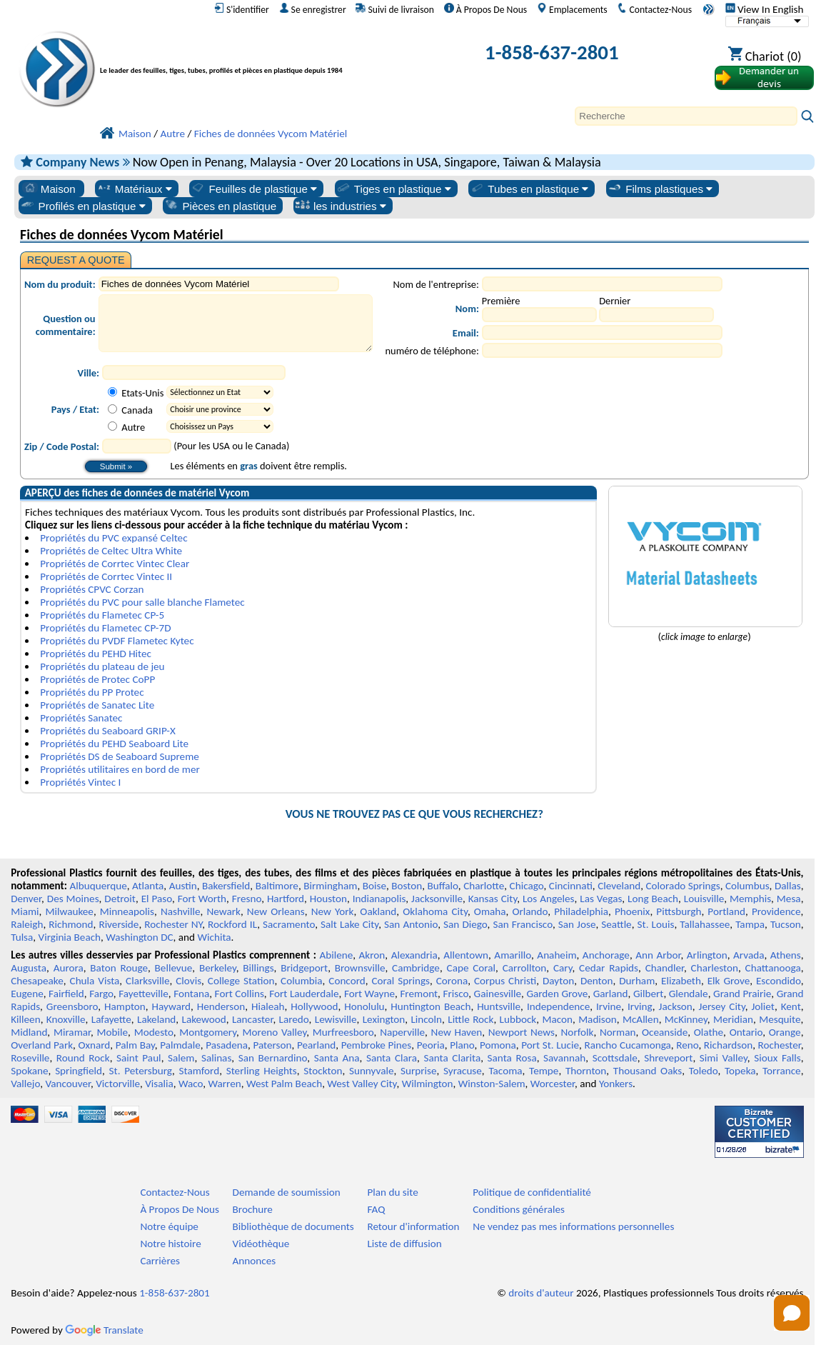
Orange (785, 1032)
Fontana (191, 993)
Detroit (120, 898)
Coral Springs (400, 980)
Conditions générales (519, 1209)
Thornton (585, 1070)
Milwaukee (69, 911)
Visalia (159, 1083)
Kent (791, 1006)
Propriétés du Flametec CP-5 (102, 615)
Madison (597, 1019)
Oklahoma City (435, 911)
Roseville (30, 1057)
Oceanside (665, 1032)
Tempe (543, 1070)
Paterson (272, 1045)
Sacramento (289, 924)
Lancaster (252, 1019)
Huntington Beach (430, 1006)
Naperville (402, 1032)
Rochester (779, 1045)
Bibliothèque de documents (293, 1226)
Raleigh (27, 924)
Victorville (118, 1083)
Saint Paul (138, 1057)
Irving (640, 1006)
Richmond (71, 924)
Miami (25, 911)
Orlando (530, 911)
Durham (637, 980)
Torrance (781, 1070)
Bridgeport (304, 967)
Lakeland (156, 1019)
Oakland (378, 911)
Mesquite (779, 1019)
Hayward (171, 1006)
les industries (340, 205)
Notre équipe (169, 1226)
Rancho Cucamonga (627, 1045)
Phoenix (632, 911)
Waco (190, 1083)
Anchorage (606, 955)
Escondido (778, 980)
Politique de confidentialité (532, 1192)
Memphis (750, 898)
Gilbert (648, 993)
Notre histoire (170, 1243)
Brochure (253, 1209)
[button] (792, 1313)
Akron (372, 955)
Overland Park (42, 1045)
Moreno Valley (275, 1032)
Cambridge (416, 967)
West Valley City (361, 1083)
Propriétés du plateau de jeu (102, 666)
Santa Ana (337, 1057)
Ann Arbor (657, 955)
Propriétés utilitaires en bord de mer (120, 769)
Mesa (789, 898)
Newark (223, 911)
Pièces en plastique (219, 205)
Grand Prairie (742, 993)
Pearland (316, 1045)
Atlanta (147, 885)
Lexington (384, 1019)
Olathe (708, 1032)
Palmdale (180, 1045)
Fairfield (66, 993)
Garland (610, 993)
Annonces (254, 1260)
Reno (687, 1045)
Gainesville (497, 993)
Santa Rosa (512, 1057)
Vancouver (68, 1083)
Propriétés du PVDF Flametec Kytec (116, 640)
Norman (618, 1032)
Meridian (733, 1019)
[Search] (686, 116)
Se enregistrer (312, 9)
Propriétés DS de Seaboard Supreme (119, 756)
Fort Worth (202, 898)
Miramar (72, 1032)
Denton (596, 980)
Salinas (216, 1057)
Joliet (763, 1006)
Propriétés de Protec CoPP (97, 679)
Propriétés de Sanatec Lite (97, 705)
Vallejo (25, 1083)
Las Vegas (601, 898)
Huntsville (498, 1006)
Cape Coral (471, 967)
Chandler (664, 967)
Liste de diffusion (404, 1243)
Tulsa (22, 937)
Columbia (301, 980)
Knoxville (66, 1019)
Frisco (455, 993)
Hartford (285, 898)
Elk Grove (728, 980)
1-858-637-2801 (552, 52)
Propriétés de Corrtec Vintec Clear (114, 563)
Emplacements (572, 9)
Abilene (336, 955)
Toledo (703, 1070)
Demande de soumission (287, 1192)
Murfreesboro (343, 1032)
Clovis (188, 980)
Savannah (564, 1057)
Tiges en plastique (393, 188)
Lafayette (111, 1019)
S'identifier (241, 9)
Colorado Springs (683, 885)
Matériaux (134, 188)
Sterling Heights (261, 1070)
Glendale (688, 993)
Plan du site (392, 1192)
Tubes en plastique (529, 188)
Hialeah (268, 1006)
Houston (328, 898)
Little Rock (470, 1019)
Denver (26, 898)
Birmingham (330, 885)
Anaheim (556, 955)
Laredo (294, 1019)
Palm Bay (135, 1045)
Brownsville (360, 967)
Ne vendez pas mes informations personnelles (573, 1226)
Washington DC (139, 937)
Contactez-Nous (654, 9)
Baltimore (277, 885)
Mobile (113, 1032)
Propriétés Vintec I (80, 782)
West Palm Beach (284, 1083)
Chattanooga (773, 967)
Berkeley (217, 967)
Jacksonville (437, 898)
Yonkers (616, 1083)
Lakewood (204, 1019)
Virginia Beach (70, 937)
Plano (462, 1045)
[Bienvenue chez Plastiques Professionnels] (244, 55)
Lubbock (518, 1019)
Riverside (118, 924)
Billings (258, 967)
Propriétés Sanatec (81, 717)
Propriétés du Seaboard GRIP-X (108, 730)
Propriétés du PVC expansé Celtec (113, 537)
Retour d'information (413, 1226)
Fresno (246, 898)
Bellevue (174, 967)
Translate (104, 1330)
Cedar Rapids (608, 967)
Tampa (750, 924)
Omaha (490, 911)
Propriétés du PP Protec (91, 692)
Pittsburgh (678, 911)
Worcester (552, 1083)
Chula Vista (95, 980)
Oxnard (94, 1045)
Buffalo (443, 885)
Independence (558, 1006)
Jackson (675, 1006)
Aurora (69, 967)
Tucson (785, 924)
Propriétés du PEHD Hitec (95, 653)
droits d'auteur (540, 1292)
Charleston (714, 967)
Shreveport (668, 1057)
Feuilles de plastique (253, 188)
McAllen (641, 1019)
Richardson (728, 1045)
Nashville (181, 911)
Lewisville (336, 1019)
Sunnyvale (371, 1070)
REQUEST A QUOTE (76, 260)
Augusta (28, 967)
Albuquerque (97, 885)
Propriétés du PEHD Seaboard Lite (114, 743)
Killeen (25, 1019)
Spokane (29, 1070)
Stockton (322, 1070)
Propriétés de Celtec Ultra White (111, 550)
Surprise (419, 1070)
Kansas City (492, 898)
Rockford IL (232, 924)
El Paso (156, 898)
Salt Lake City (349, 924)
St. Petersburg (140, 1070)
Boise (374, 885)
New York (332, 911)
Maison (49, 188)
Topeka (740, 1070)
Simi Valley (723, 1057)
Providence (776, 911)
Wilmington (427, 1083)
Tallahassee (705, 924)
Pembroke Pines (376, 1045)
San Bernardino (273, 1057)
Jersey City (722, 1006)
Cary (563, 967)
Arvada (748, 955)
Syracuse (462, 1070)
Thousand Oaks (647, 1070)
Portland (726, 911)
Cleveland (619, 885)
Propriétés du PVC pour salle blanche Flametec (142, 602)
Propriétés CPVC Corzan (91, 589)
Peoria (431, 1045)
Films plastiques (659, 188)
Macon (557, 1019)
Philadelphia (581, 911)
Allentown (465, 955)
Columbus (747, 885)
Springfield (78, 1070)
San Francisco (522, 924)
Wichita (214, 937)
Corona (452, 980)
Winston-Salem (491, 1083)
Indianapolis (379, 898)
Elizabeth (681, 980)
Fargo (101, 993)
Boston (406, 885)
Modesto (153, 1032)
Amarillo (512, 955)
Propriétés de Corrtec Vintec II (106, 576)
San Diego (465, 924)
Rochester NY (173, 924)
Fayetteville (143, 993)
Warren (224, 1083)
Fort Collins (239, 993)
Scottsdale (615, 1057)
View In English (764, 9)
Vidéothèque (261, 1243)
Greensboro (72, 1006)
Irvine (608, 1006)
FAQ (376, 1209)
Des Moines (73, 898)
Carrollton (525, 967)
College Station (241, 980)
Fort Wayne (369, 993)
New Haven (457, 1032)
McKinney (686, 1019)
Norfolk (577, 1032)
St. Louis (656, 924)
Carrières (160, 1260)
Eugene (27, 993)
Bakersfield (226, 885)
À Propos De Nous (486, 9)
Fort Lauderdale (303, 993)
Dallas (788, 885)
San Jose (577, 924)
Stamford (199, 1070)
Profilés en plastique (83, 205)
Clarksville (148, 980)
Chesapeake (37, 980)
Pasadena (227, 1045)
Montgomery (207, 1032)
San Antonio (411, 924)
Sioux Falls (777, 1057)
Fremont (419, 993)
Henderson (221, 1006)
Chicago (527, 885)
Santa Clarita (451, 1057)
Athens (785, 955)
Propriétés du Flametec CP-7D (105, 627)
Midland (29, 1032)
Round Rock (83, 1057)
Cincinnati (571, 885)
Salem (181, 1057)
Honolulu (364, 1006)
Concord (346, 980)
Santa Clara (391, 1057)
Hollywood (314, 1006)
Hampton (125, 1006)
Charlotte (483, 885)
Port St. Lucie (550, 1045)
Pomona (498, 1045)
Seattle (616, 924)
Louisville (704, 898)
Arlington (707, 955)
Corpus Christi (505, 980)
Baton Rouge (119, 967)
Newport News (521, 1032)
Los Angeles (549, 898)
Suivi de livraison (395, 9)
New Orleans (276, 911)
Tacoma (505, 1070)
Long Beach (653, 898)
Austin (183, 885)
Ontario (746, 1032)
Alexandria (414, 955)
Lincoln (426, 1019)
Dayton (558, 980)
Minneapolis (127, 911)
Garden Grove (557, 993)
